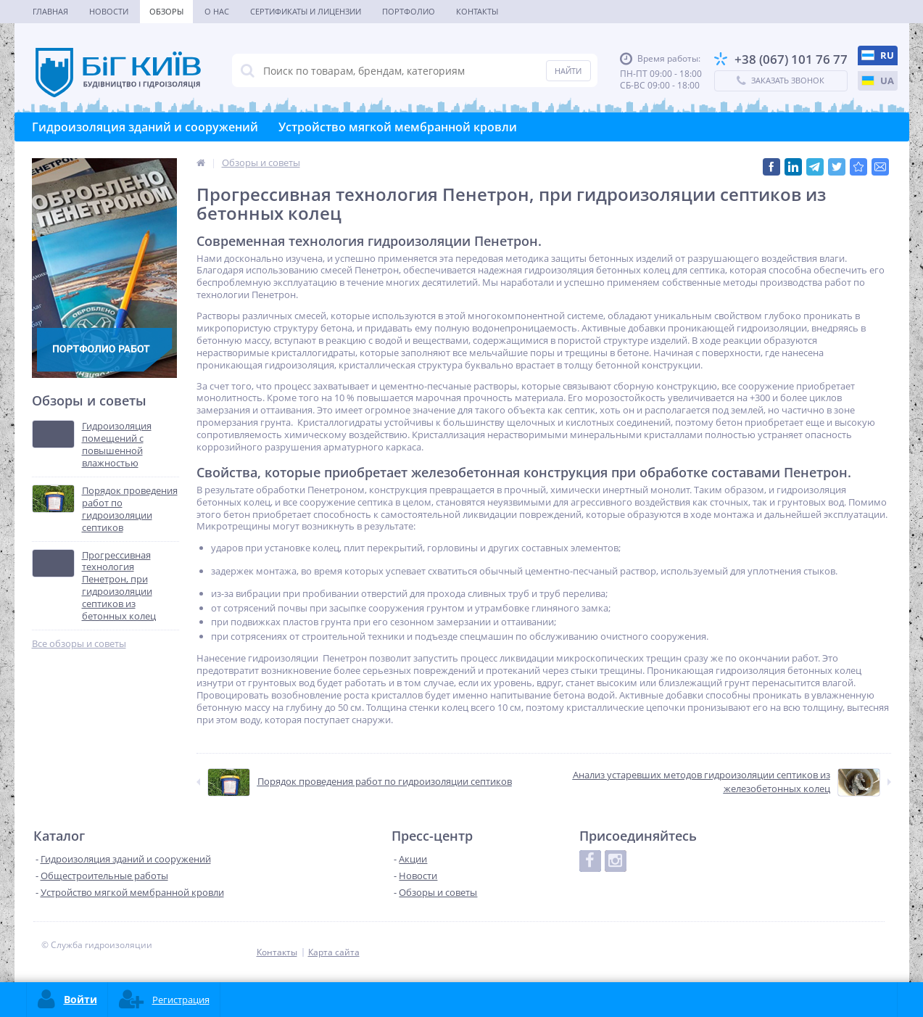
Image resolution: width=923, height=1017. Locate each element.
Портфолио (408, 11)
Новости (108, 11)
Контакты (477, 11)
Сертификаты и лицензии (305, 11)
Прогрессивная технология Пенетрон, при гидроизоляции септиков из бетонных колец (119, 585)
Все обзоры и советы (79, 644)
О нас (216, 11)
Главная (50, 11)
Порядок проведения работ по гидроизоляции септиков (130, 509)
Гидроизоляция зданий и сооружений (145, 127)
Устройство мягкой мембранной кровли (397, 127)
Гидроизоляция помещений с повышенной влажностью (117, 444)
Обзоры (166, 11)
